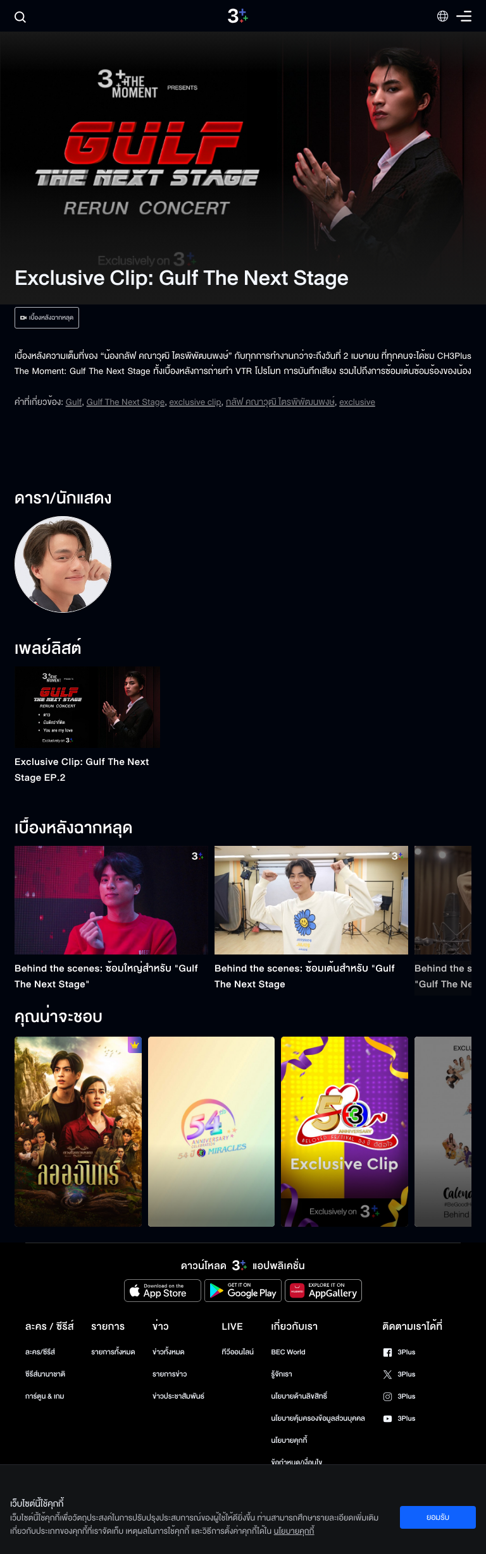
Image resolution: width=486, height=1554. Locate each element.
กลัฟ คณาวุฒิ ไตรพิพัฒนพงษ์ (280, 402)
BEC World (288, 1352)
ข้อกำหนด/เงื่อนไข (296, 1463)
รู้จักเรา (281, 1374)
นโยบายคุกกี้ (289, 1441)
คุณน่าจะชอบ (59, 1017)
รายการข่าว (170, 1374)
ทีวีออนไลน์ (238, 1352)
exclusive (357, 402)
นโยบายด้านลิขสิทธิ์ (299, 1396)
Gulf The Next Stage (126, 402)
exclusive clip (195, 402)
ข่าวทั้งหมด (169, 1352)
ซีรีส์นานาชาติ (45, 1374)
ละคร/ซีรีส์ (40, 1352)
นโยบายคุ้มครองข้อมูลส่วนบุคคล (318, 1418)
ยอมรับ (438, 1517)
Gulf (74, 402)
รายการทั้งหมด (113, 1352)
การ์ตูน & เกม (45, 1396)
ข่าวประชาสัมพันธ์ (178, 1396)
